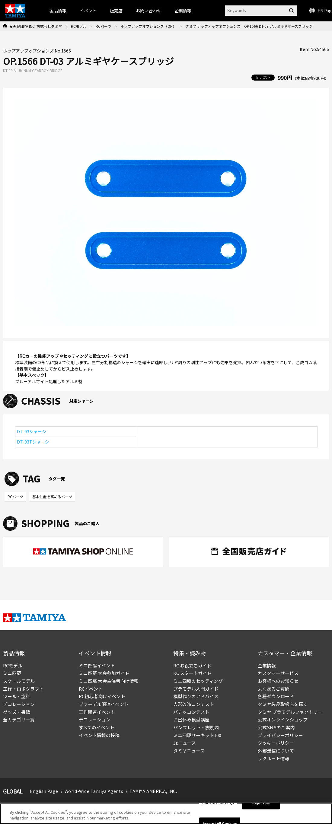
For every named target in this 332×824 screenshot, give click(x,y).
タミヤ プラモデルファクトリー (290, 712)
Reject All (261, 803)
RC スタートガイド (192, 673)
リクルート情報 (273, 758)
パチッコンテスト (191, 712)
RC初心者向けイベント (102, 696)
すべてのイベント (96, 727)
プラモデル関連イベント (104, 704)
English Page (44, 791)
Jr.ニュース (184, 743)
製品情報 (57, 11)
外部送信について (276, 750)
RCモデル (79, 26)
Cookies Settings (218, 803)
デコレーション (19, 704)
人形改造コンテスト (193, 704)
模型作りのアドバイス (196, 696)
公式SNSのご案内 (276, 727)
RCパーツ (103, 26)
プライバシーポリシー (280, 735)
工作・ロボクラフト (23, 689)
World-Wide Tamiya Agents (94, 791)
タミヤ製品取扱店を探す (283, 704)
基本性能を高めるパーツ (52, 496)
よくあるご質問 (273, 689)
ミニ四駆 (12, 673)
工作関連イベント (97, 712)
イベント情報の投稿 (99, 735)
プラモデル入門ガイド (196, 689)
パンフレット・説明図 (196, 727)
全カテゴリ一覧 (19, 719)
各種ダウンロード (276, 696)
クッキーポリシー (276, 743)
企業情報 (267, 665)
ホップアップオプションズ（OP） (148, 26)
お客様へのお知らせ (278, 681)
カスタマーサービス (278, 673)
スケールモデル (19, 681)
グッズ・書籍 (16, 712)
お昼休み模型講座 (191, 719)
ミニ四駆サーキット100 (197, 735)
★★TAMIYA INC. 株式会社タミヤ (35, 26)
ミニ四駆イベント (97, 665)
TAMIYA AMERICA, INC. (153, 791)
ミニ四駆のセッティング (198, 681)
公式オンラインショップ (283, 719)
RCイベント (91, 689)
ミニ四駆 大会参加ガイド (104, 673)
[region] (166, 813)
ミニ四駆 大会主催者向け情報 (109, 681)
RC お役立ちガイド (192, 665)
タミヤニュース (189, 750)
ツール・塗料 (16, 696)
